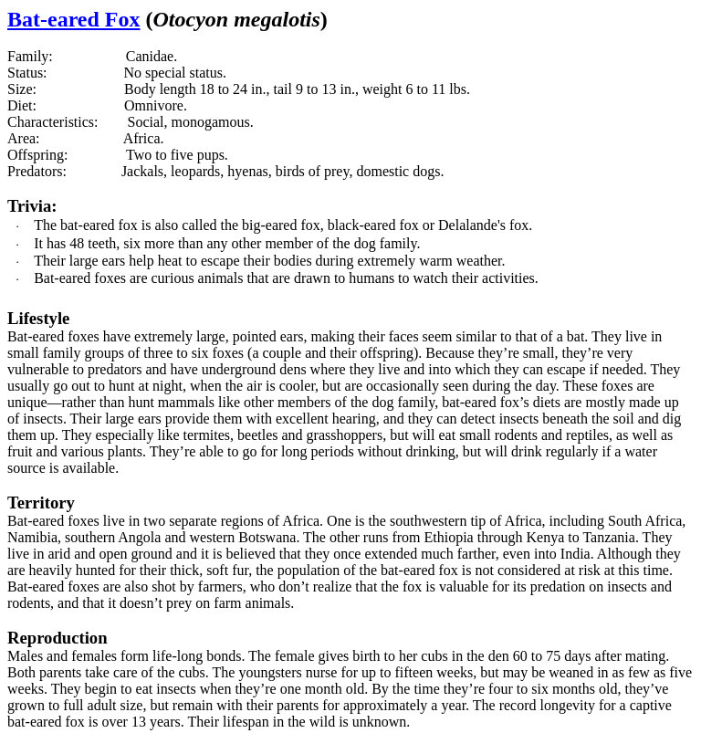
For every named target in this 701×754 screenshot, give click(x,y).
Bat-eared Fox (74, 19)
